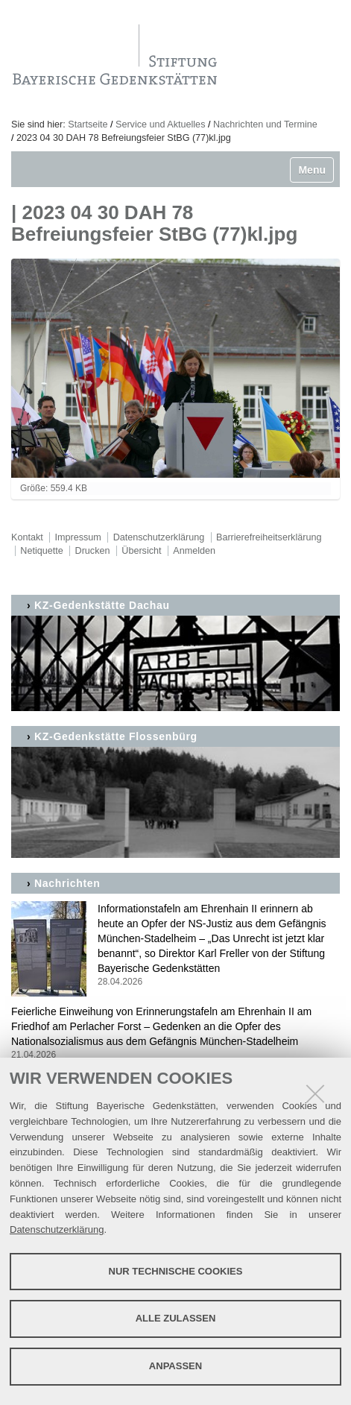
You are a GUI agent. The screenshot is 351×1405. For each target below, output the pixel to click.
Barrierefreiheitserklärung (268, 537)
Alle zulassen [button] (176, 1318)
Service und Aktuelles (160, 124)
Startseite (87, 124)
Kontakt (27, 537)
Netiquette (41, 551)
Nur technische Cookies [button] (176, 1271)
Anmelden (194, 551)
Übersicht (141, 551)
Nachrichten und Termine (265, 124)
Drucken (92, 551)
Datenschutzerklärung (57, 1229)
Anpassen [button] (175, 1365)
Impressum (78, 537)
